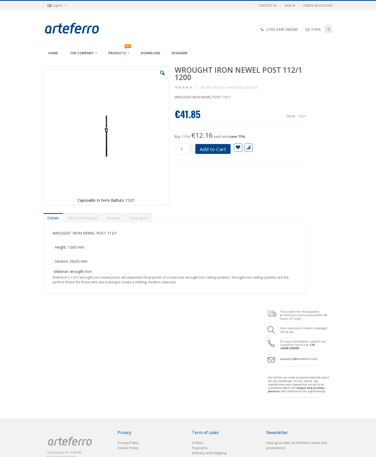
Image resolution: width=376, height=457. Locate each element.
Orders (197, 315)
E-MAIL (316, 29)
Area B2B (56, 349)
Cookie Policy (128, 320)
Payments (200, 320)
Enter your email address (286, 338)
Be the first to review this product (206, 87)
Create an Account (318, 5)
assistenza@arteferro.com (298, 117)
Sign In (290, 5)
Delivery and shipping (209, 325)
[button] (140, 77)
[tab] (53, 187)
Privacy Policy (128, 315)
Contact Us (267, 5)
